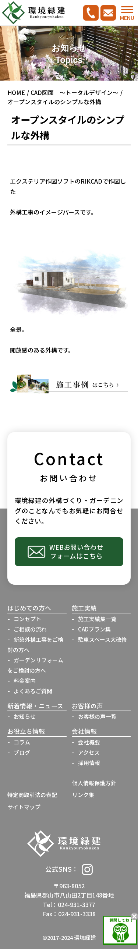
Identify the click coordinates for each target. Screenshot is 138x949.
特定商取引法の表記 (32, 794)
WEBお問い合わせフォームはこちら (76, 551)
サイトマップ (23, 807)
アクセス (89, 752)
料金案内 (25, 680)
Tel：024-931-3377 (69, 904)
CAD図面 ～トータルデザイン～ (74, 92)
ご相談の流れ (30, 629)
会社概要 (89, 742)
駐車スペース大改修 (102, 639)
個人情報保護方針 (94, 783)
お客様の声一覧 (97, 716)
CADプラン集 (94, 629)
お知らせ (25, 716)
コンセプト (27, 619)
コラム (22, 742)
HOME (16, 92)
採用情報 (89, 762)
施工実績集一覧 (97, 619)
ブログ (22, 752)
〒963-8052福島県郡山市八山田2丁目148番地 (69, 890)
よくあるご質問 (33, 691)
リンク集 (83, 794)
